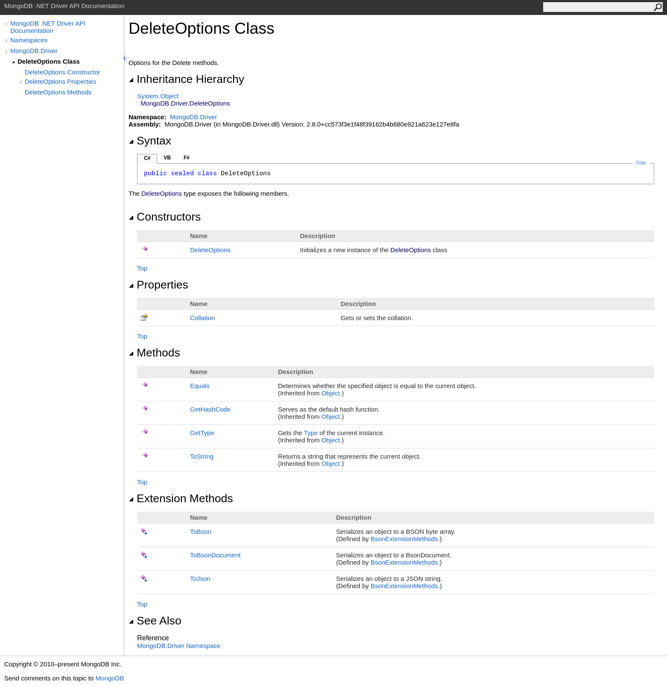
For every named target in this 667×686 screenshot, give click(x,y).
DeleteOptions (210, 249)
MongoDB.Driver (34, 50)
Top (142, 268)
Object (331, 393)
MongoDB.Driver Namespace (178, 645)
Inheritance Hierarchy (186, 79)
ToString (202, 456)
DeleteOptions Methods (58, 92)
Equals (200, 385)
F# (187, 158)
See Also (155, 620)
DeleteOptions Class (49, 61)
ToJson (200, 578)
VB (167, 158)
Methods (154, 352)
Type (311, 432)
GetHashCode (210, 409)
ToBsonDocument (215, 555)
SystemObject (158, 96)
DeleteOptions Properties (61, 81)
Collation (202, 317)
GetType (202, 432)
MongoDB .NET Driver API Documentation (47, 27)
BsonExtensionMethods (404, 538)
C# (147, 158)
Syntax (150, 140)
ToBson (200, 531)
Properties (158, 284)
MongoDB (109, 678)
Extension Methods (181, 498)
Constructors (165, 216)
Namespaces (29, 40)
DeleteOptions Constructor (62, 72)
